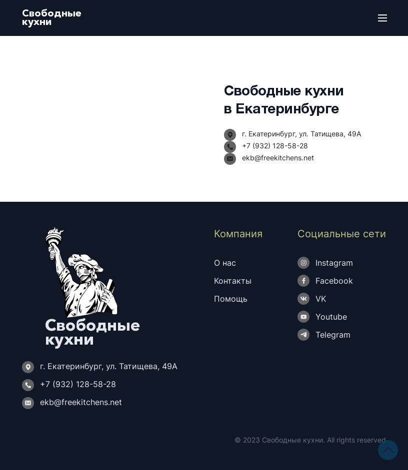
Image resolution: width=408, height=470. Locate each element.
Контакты (233, 281)
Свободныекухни (52, 17)
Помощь (231, 299)
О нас (225, 263)
